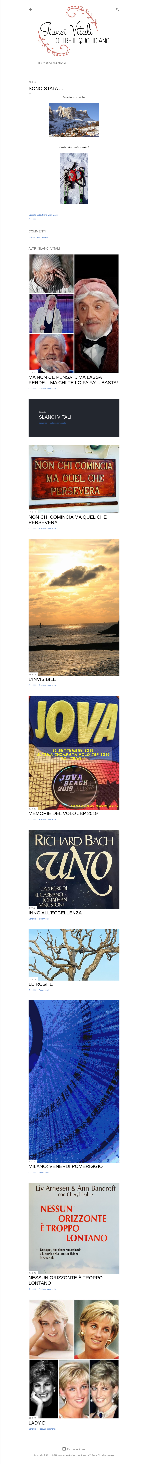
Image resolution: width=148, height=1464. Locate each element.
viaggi (55, 215)
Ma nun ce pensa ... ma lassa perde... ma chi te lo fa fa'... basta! (73, 380)
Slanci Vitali (47, 215)
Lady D (37, 1422)
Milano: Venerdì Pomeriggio (66, 1166)
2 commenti (44, 990)
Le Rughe (41, 984)
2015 (39, 215)
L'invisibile (42, 679)
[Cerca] (117, 9)
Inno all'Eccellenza (55, 912)
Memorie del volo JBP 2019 (63, 813)
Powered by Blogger (74, 1449)
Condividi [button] (32, 219)
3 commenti (44, 919)
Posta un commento (40, 237)
